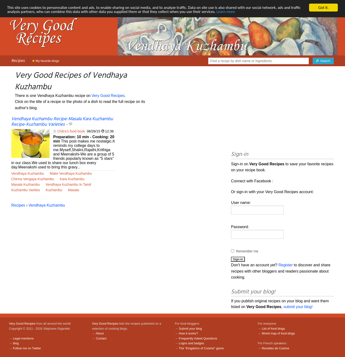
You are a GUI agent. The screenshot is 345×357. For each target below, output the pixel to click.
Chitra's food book (71, 131)
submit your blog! (298, 307)
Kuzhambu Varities (25, 190)
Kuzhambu (54, 190)
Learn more (229, 11)
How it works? (188, 333)
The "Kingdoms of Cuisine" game (201, 348)
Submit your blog (190, 328)
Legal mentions (23, 338)
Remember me (247, 251)
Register (285, 265)
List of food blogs (273, 328)
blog (16, 343)
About (100, 333)
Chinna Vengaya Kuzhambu (32, 179)
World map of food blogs (278, 333)
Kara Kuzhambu (72, 179)
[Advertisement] (282, 109)
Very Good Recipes (108, 96)
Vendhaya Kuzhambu (27, 173)
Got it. (323, 7)
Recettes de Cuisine (275, 348)
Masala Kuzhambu (25, 184)
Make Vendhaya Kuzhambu (71, 173)
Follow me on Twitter (27, 348)
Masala (73, 190)
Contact (101, 338)
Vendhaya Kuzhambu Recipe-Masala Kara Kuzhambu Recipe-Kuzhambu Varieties (62, 121)
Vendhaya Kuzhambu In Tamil (68, 184)
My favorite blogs (45, 61)
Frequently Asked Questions (198, 338)
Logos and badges (191, 343)
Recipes (18, 61)
